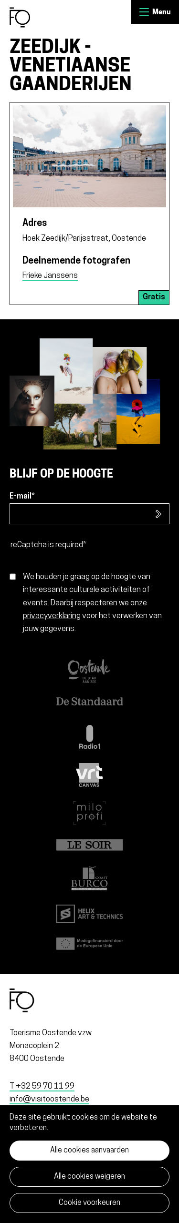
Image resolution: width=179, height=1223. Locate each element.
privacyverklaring (52, 616)
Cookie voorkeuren (89, 1203)
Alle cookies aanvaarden (89, 1150)
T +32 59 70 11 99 (42, 1086)
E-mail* (22, 496)
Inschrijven (158, 514)
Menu (144, 12)
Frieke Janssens (50, 276)
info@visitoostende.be (49, 1099)
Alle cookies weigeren (89, 1177)
